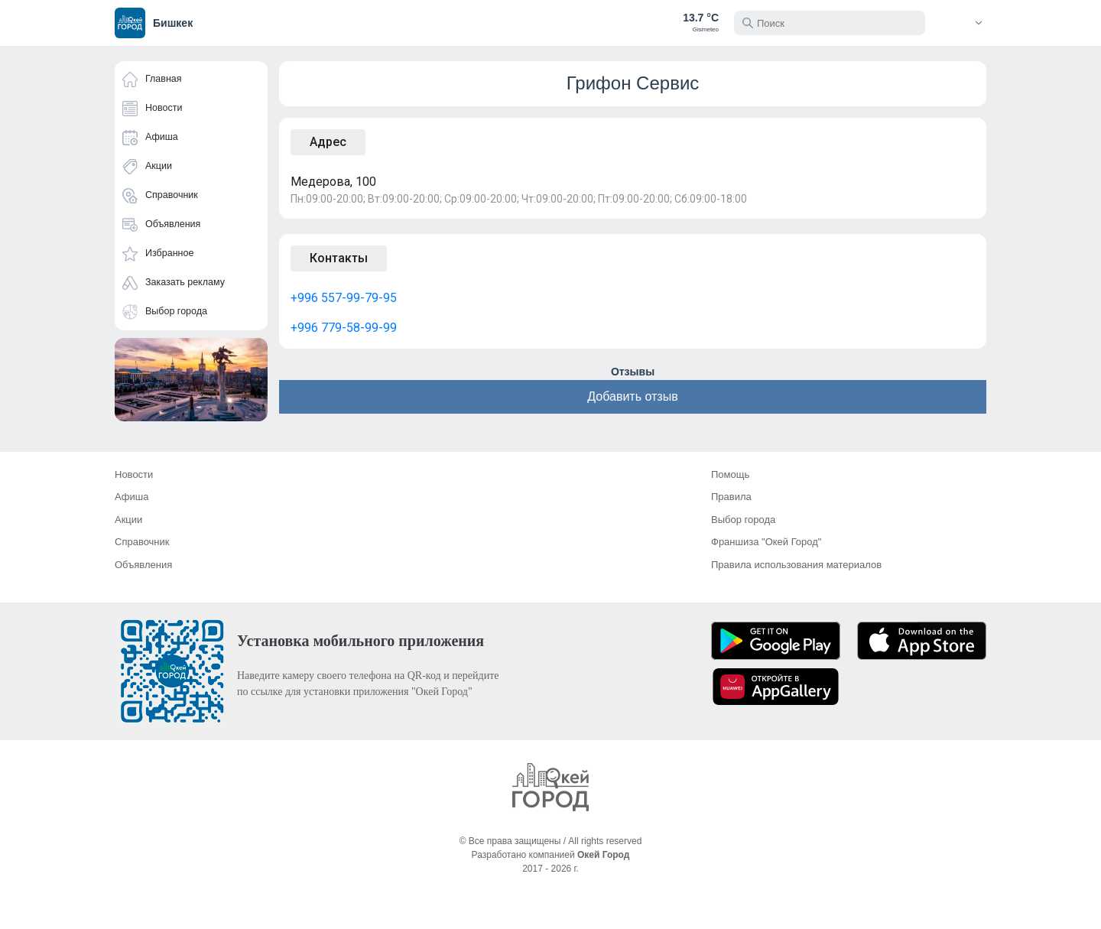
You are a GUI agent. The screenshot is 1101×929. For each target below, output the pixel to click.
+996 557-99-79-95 (344, 298)
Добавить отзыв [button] (632, 396)
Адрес (328, 142)
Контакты (339, 258)
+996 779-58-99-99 (344, 327)
